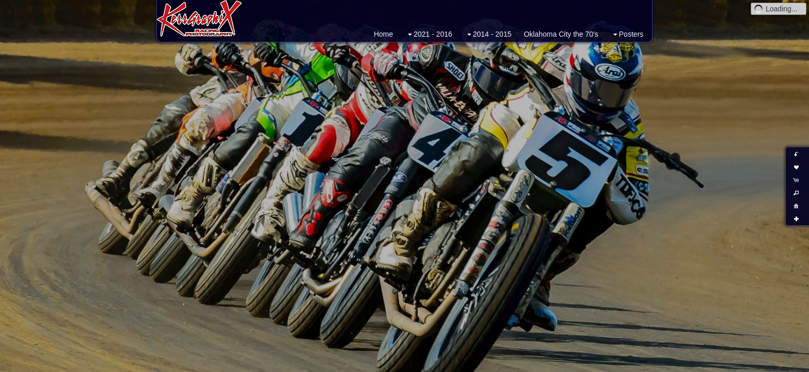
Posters (627, 34)
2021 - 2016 (429, 34)
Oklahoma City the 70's (561, 34)
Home (383, 34)
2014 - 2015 (488, 34)
